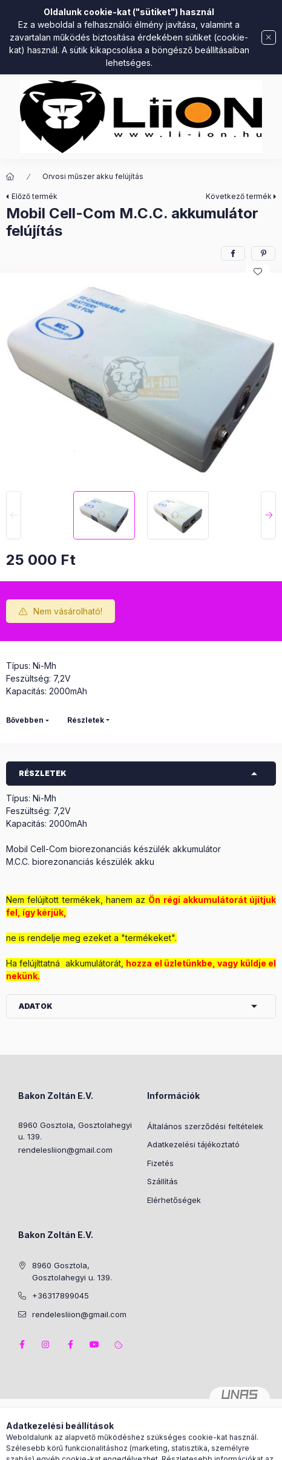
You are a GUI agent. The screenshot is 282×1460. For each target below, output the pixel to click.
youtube (94, 1344)
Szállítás (162, 1181)
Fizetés (160, 1163)
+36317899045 (60, 1295)
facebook (22, 1344)
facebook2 (70, 1344)
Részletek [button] (43, 773)
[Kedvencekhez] (258, 271)
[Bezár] (268, 37)
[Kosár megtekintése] (191, 1445)
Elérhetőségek (174, 1200)
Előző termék (34, 196)
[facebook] (233, 253)
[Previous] (13, 515)
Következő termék (239, 196)
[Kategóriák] (92, 1445)
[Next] (268, 515)
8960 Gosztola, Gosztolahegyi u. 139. (75, 1131)
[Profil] (152, 1445)
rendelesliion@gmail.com (65, 1150)
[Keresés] (122, 1445)
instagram (46, 1344)
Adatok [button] (36, 1006)
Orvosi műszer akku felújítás (92, 176)
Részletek (85, 720)
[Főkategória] (10, 176)
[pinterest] (263, 253)
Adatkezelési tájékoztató (193, 1144)
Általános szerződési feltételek (205, 1126)
